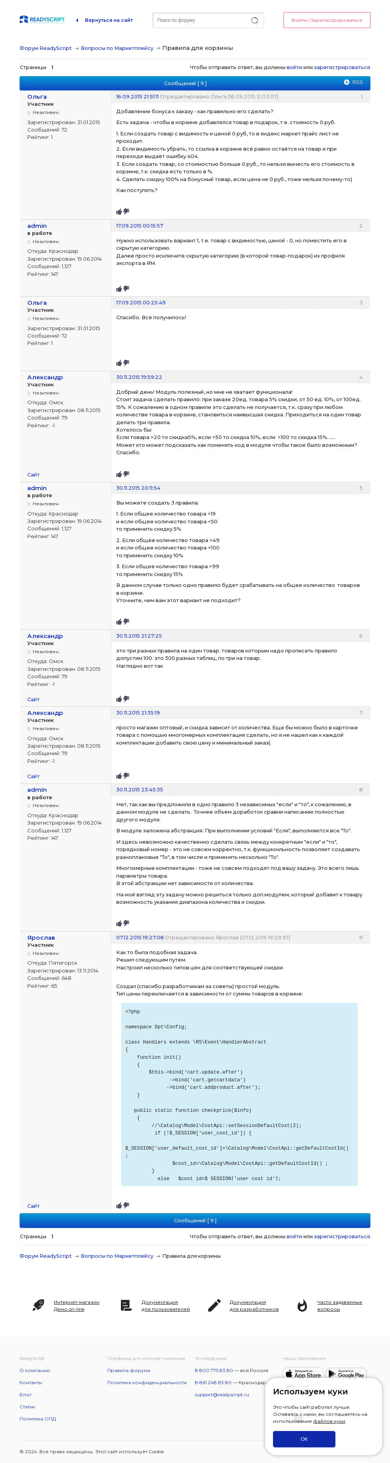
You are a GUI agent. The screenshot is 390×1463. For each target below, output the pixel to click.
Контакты (31, 1382)
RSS (357, 82)
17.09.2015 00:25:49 (141, 302)
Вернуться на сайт (109, 20)
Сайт (33, 474)
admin (37, 225)
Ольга (37, 96)
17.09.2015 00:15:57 (139, 225)
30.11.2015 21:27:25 (139, 636)
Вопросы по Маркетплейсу (117, 48)
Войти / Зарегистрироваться (327, 20)
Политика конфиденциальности (147, 1382)
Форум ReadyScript (46, 48)
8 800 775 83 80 (214, 1370)
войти (294, 67)
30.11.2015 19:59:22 (139, 377)
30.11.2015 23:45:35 (139, 789)
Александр (45, 377)
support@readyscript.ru (222, 1394)
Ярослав (41, 937)
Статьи (27, 1407)
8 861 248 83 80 (213, 1382)
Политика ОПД (38, 1419)
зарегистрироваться (342, 67)
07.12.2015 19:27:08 (140, 937)
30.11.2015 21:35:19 (138, 712)
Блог (26, 1394)
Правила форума (128, 1370)
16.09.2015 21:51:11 (137, 96)
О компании (35, 1370)
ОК (304, 1439)
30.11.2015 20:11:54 (138, 488)
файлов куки (329, 1421)
